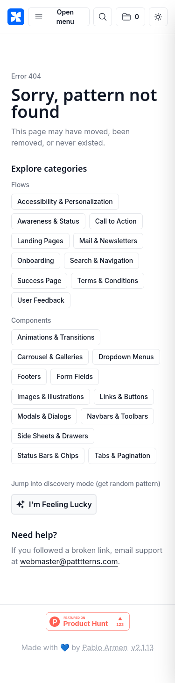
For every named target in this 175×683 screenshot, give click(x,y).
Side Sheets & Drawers (52, 436)
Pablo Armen (104, 647)
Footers (29, 376)
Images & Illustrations (50, 396)
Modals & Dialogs (44, 416)
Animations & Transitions (55, 337)
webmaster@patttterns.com (69, 561)
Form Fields (74, 376)
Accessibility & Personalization (65, 201)
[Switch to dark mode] (158, 16)
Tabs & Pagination (122, 455)
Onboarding (35, 260)
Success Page (39, 280)
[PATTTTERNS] (15, 16)
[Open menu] (59, 16)
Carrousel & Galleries (50, 357)
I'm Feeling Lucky (54, 504)
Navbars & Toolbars (117, 416)
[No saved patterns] (130, 16)
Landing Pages (40, 241)
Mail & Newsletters (108, 241)
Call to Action (116, 221)
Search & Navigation (101, 260)
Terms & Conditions (107, 280)
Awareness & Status (48, 221)
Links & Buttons (124, 396)
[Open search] (102, 16)
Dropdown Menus (126, 357)
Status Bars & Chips (47, 455)
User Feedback (40, 300)
